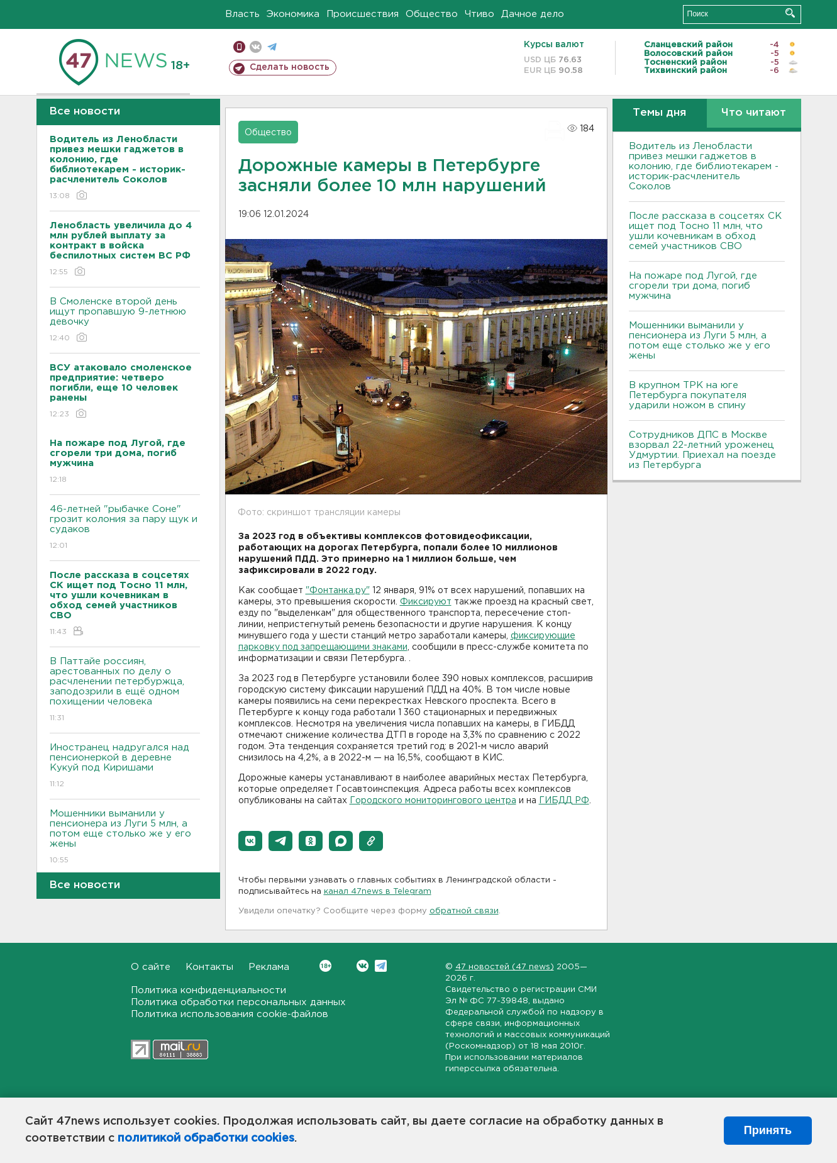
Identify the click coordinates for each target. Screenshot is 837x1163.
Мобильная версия (239, 47)
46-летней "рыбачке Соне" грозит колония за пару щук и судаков (125, 528)
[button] (250, 841)
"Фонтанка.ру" (338, 590)
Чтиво (479, 14)
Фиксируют (426, 602)
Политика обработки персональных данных (238, 1002)
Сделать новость (290, 67)
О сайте (150, 967)
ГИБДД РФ (564, 800)
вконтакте (256, 47)
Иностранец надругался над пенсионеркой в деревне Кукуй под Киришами (125, 766)
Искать (790, 13)
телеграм (272, 47)
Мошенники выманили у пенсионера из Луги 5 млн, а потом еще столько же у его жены (125, 837)
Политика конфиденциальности (208, 990)
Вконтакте (325, 966)
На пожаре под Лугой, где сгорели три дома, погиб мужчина (693, 286)
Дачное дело (532, 14)
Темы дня (659, 113)
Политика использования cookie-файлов (229, 1014)
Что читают (753, 113)
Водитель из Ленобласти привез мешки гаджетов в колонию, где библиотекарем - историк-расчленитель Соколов (704, 166)
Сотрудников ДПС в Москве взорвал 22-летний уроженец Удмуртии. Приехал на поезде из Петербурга (702, 450)
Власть (242, 14)
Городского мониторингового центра (433, 800)
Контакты (209, 967)
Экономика (293, 14)
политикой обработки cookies (206, 1138)
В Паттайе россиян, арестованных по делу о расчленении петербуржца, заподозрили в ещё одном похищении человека (125, 690)
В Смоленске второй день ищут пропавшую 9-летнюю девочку (125, 320)
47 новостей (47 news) (504, 967)
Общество (432, 14)
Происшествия (362, 14)
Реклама (268, 967)
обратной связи (464, 911)
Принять (768, 1130)
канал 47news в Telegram (377, 891)
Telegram (381, 966)
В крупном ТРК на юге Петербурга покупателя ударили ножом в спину (687, 395)
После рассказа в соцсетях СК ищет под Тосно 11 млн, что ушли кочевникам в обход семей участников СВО (705, 231)
